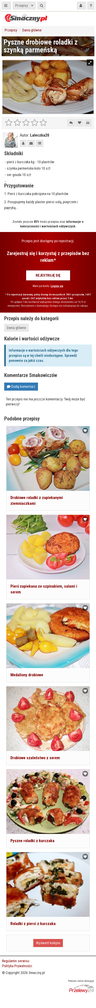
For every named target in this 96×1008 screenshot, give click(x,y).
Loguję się (57, 286)
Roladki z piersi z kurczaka (33, 923)
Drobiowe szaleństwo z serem (35, 757)
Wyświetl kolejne (48, 942)
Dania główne (32, 30)
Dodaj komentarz (21, 386)
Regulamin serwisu (15, 961)
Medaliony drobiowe (26, 674)
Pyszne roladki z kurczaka (32, 840)
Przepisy (21, 5)
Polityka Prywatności (17, 966)
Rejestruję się (48, 275)
